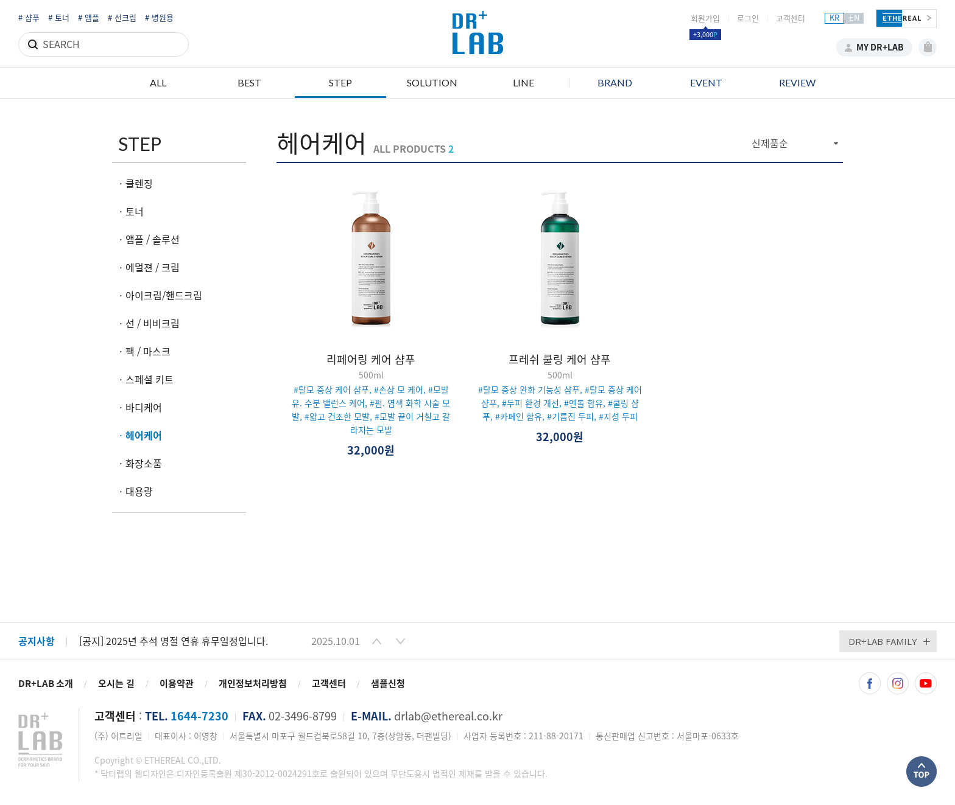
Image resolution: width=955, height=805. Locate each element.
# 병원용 (159, 18)
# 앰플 (88, 18)
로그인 (748, 19)
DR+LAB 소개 (45, 683)
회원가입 (705, 19)
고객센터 (790, 19)
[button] (376, 641)
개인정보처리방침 (253, 683)
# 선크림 (122, 18)
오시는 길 (116, 683)
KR (834, 18)
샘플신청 (388, 683)
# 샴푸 (29, 18)
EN (854, 18)
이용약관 (177, 683)
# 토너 (58, 18)
